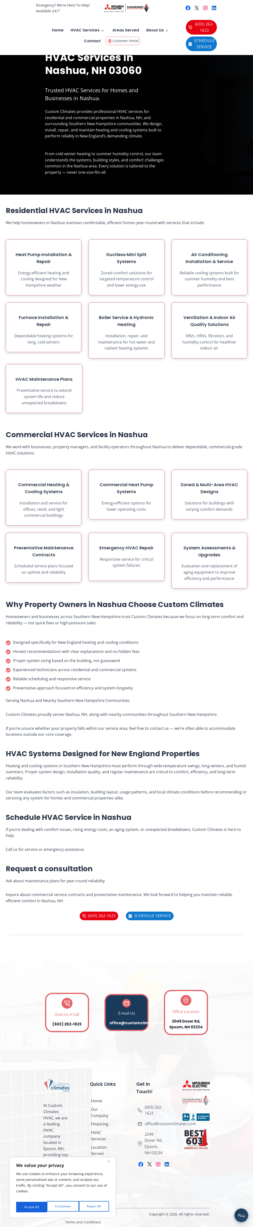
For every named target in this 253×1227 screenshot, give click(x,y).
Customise (31, 1207)
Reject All (63, 1207)
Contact (92, 41)
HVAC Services (85, 30)
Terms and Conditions (83, 1222)
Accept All (94, 1207)
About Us (155, 30)
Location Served (99, 1150)
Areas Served (125, 30)
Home (58, 30)
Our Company (99, 1112)
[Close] (110, 1165)
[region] (63, 1189)
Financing (99, 1124)
